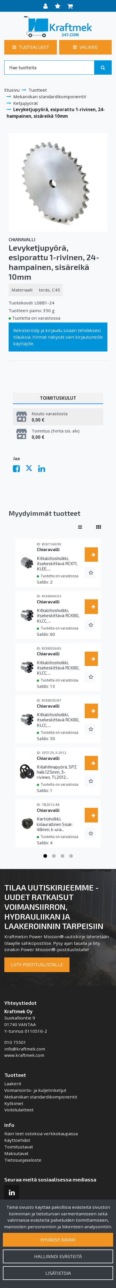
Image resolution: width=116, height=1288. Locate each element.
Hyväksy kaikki (58, 1239)
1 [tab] (45, 856)
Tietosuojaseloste (22, 1160)
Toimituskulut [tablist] (58, 398)
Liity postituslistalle (37, 964)
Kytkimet (13, 1103)
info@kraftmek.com (24, 1049)
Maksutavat (16, 1153)
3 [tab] (62, 856)
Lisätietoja (58, 1273)
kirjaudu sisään (61, 330)
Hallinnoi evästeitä (58, 1256)
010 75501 (15, 1042)
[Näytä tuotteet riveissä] (80, 527)
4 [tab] (71, 856)
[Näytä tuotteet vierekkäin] (98, 527)
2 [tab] (54, 856)
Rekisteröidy (26, 330)
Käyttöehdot (17, 1140)
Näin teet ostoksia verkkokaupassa (41, 1133)
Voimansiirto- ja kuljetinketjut (35, 1090)
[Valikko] (85, 47)
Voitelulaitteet (19, 1110)
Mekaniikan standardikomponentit (40, 1097)
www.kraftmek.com (24, 1055)
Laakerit (12, 1083)
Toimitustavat (18, 1147)
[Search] (49, 67)
